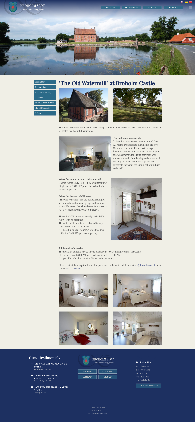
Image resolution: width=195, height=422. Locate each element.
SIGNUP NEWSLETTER (148, 385)
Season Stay (40, 82)
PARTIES (173, 7)
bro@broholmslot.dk (145, 265)
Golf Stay (39, 97)
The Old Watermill (42, 108)
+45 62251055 (72, 268)
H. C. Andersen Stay (43, 92)
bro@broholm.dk (143, 380)
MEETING (152, 7)
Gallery (38, 113)
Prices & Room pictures (44, 103)
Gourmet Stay (40, 87)
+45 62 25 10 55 (142, 373)
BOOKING (110, 7)
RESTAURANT (131, 7)
